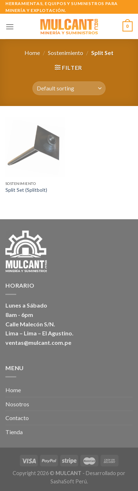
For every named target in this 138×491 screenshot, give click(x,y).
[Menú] (9, 26)
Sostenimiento (65, 52)
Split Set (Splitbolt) (26, 190)
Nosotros (17, 404)
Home (32, 52)
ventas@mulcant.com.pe (38, 342)
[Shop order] (69, 88)
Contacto (17, 417)
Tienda (14, 431)
